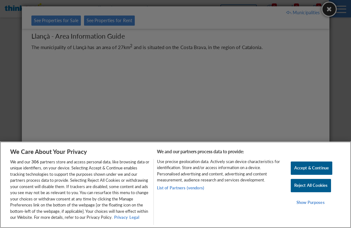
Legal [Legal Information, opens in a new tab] (134, 217)
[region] (175, 185)
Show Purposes (310, 202)
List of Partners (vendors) (180, 187)
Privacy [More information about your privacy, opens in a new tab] (121, 217)
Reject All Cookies (311, 185)
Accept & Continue (311, 168)
